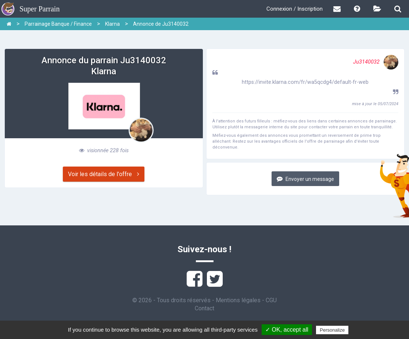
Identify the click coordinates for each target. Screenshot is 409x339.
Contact (204, 308)
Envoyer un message (305, 179)
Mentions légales (238, 300)
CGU (271, 300)
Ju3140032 (375, 62)
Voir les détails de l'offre (103, 174)
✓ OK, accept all (286, 329)
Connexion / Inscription (294, 9)
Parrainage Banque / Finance (58, 24)
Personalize (332, 330)
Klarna (112, 24)
